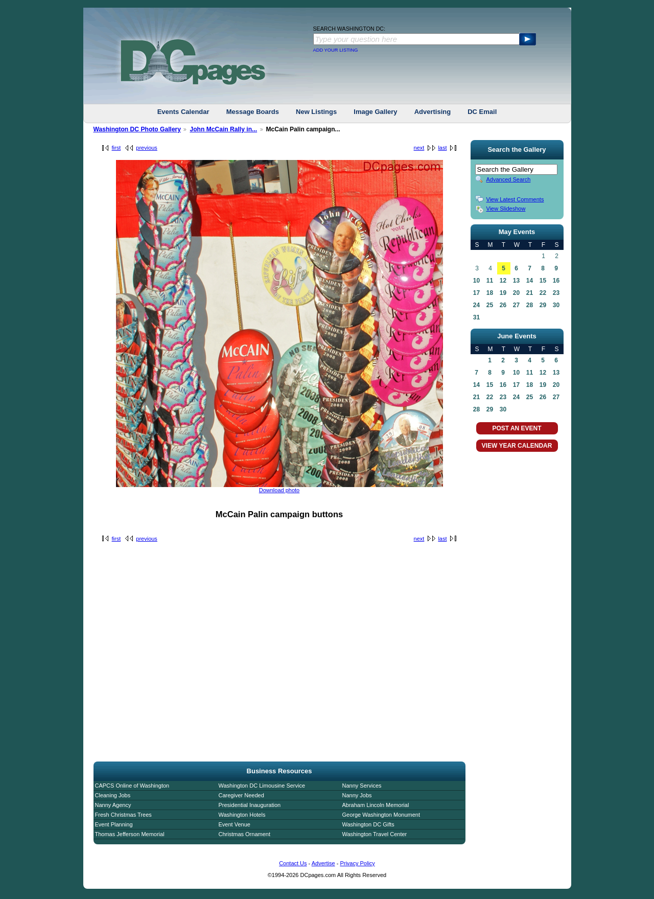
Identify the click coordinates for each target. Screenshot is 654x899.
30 (556, 305)
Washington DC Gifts (368, 824)
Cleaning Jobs (113, 795)
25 (489, 305)
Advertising (432, 112)
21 (529, 292)
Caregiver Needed (241, 795)
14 (529, 280)
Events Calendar (183, 112)
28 (529, 305)
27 (516, 305)
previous (146, 148)
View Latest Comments (515, 199)
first (116, 148)
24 (476, 305)
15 (543, 280)
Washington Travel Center (374, 834)
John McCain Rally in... (223, 129)
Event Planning (114, 824)
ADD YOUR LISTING (335, 50)
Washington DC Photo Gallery (137, 129)
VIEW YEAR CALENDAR (517, 445)
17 (476, 292)
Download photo (279, 490)
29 (543, 305)
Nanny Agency (113, 805)
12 (503, 280)
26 (503, 305)
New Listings (316, 112)
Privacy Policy (357, 863)
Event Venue (234, 824)
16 (556, 280)
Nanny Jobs (357, 795)
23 (556, 292)
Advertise (323, 863)
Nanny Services (362, 785)
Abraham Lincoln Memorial (375, 805)
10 (476, 280)
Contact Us (293, 863)
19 (503, 292)
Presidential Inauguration (250, 805)
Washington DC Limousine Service (262, 785)
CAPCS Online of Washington (132, 785)
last (442, 148)
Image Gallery (375, 112)
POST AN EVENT (516, 428)
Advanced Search (508, 179)
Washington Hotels (242, 815)
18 (489, 292)
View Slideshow (506, 208)
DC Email (482, 112)
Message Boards (252, 112)
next (419, 148)
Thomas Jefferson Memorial (130, 834)
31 (476, 317)
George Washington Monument (381, 815)
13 (516, 280)
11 (489, 280)
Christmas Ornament (244, 834)
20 (516, 292)
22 (543, 292)
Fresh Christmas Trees (123, 815)
